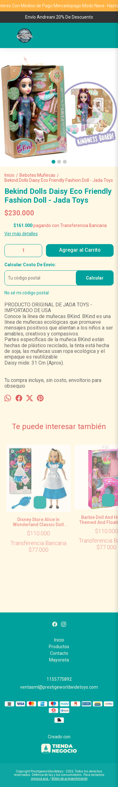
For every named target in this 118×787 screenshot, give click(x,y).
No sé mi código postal (26, 292)
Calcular (95, 277)
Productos (59, 646)
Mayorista (59, 659)
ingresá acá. (40, 778)
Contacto (59, 653)
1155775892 (59, 679)
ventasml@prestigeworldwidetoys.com (59, 687)
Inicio (59, 640)
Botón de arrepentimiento (69, 778)
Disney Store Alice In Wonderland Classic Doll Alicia (38, 522)
